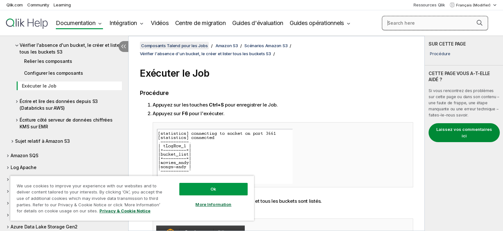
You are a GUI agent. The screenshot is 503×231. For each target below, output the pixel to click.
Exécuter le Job (39, 86)
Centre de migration (200, 23)
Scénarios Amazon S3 (265, 45)
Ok (213, 189)
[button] (479, 23)
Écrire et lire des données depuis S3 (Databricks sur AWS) (59, 104)
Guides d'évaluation (257, 23)
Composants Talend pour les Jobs (174, 45)
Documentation (76, 23)
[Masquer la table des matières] (123, 46)
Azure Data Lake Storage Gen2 (44, 226)
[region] (132, 198)
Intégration (123, 23)
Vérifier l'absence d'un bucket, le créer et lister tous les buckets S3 (70, 48)
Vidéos (160, 23)
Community (38, 4)
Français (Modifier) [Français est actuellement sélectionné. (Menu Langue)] (473, 5)
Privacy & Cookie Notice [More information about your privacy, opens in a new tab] (124, 210)
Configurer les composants (53, 73)
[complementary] (464, 133)
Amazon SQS (24, 155)
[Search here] (435, 23)
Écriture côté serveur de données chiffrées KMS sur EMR (66, 123)
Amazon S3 (227, 45)
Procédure (440, 53)
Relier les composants (48, 61)
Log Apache (24, 167)
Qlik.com (14, 4)
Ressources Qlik (429, 4)
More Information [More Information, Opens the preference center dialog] (213, 204)
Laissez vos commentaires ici (464, 132)
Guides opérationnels (317, 23)
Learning (62, 4)
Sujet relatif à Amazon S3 (42, 141)
